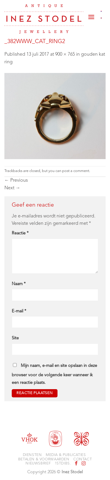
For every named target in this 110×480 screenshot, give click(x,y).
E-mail (19, 311)
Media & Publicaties (66, 455)
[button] (91, 14)
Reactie (20, 233)
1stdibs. (63, 463)
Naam (19, 284)
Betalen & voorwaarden (44, 459)
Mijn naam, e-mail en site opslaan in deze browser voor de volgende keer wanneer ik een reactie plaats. (54, 374)
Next (12, 188)
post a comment (75, 171)
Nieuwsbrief (38, 463)
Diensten (32, 455)
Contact (82, 459)
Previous (16, 180)
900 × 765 (65, 54)
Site (15, 338)
